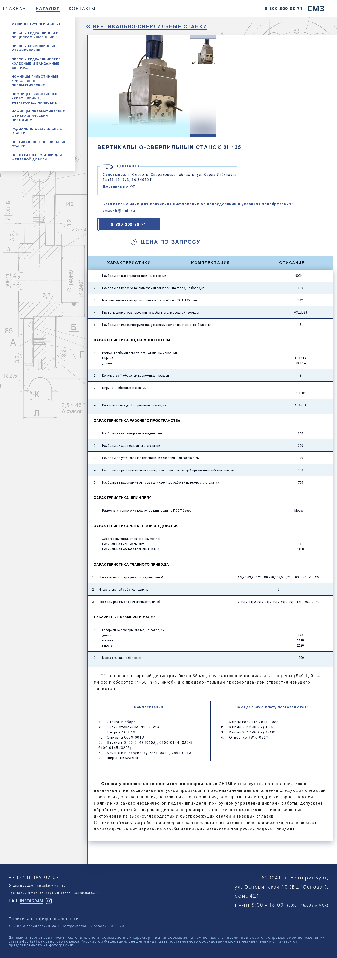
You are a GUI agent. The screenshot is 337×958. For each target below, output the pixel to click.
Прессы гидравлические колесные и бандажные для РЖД (36, 63)
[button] (203, 135)
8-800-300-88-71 (128, 224)
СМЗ (316, 8)
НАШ (26, 901)
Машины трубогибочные (36, 24)
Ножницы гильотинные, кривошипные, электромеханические (36, 98)
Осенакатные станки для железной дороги (37, 157)
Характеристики (129, 262)
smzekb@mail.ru (118, 210)
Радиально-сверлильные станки (37, 131)
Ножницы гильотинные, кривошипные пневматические (36, 81)
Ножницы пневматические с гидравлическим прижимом (38, 116)
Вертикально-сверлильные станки (39, 144)
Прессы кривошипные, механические (34, 48)
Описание (292, 262)
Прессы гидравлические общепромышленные (36, 35)
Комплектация (210, 262)
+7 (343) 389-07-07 (34, 877)
